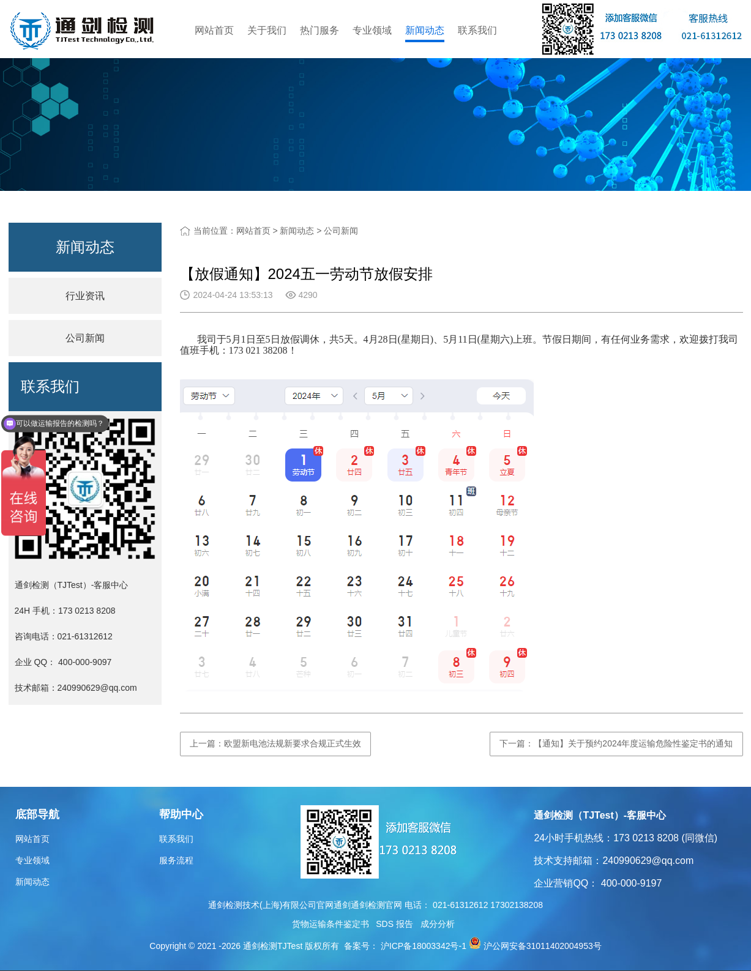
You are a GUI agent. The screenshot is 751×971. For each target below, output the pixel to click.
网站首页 (214, 30)
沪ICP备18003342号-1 (422, 946)
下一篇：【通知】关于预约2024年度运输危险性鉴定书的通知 (616, 743)
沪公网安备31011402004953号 (543, 946)
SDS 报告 (394, 924)
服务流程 (176, 860)
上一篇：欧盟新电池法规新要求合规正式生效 (275, 743)
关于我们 (266, 30)
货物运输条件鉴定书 (330, 924)
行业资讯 (85, 296)
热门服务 (319, 30)
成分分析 (437, 924)
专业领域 (372, 30)
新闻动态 (424, 30)
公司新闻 (341, 231)
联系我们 (477, 30)
